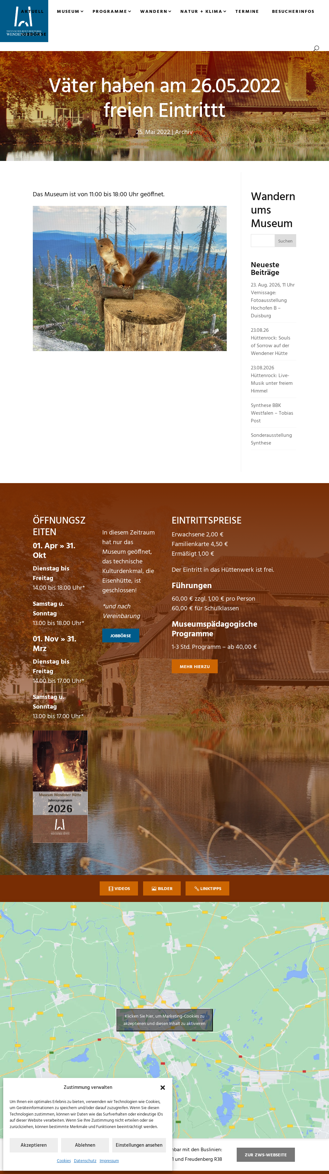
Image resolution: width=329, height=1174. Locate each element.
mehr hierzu (195, 667)
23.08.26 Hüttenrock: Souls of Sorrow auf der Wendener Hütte (270, 342)
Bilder (165, 889)
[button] (163, 1087)
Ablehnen (85, 1145)
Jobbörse (34, 34)
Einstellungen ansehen (139, 1145)
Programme (110, 11)
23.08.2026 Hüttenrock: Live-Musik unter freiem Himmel (272, 379)
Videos (122, 889)
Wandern (154, 11)
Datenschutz (85, 1161)
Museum (68, 11)
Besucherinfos (293, 11)
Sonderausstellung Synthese (271, 439)
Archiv (184, 132)
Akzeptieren (34, 1145)
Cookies (64, 1161)
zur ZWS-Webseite (266, 1155)
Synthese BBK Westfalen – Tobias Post (272, 413)
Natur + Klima (201, 11)
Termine (247, 11)
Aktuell (32, 11)
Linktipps (210, 889)
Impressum (109, 1161)
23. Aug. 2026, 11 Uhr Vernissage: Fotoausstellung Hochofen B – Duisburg (273, 300)
